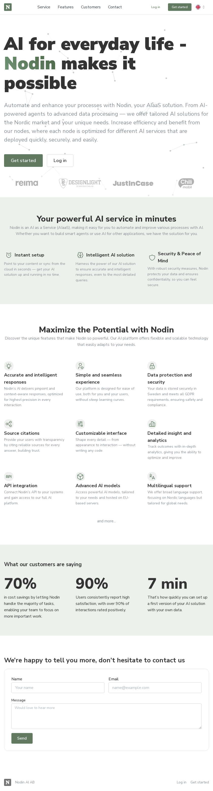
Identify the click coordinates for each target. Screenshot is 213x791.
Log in (181, 782)
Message (18, 700)
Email (114, 679)
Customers (91, 7)
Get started (199, 782)
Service (43, 7)
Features (66, 7)
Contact (115, 7)
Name (16, 679)
